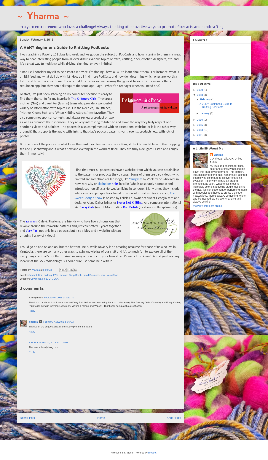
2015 (200, 124)
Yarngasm (136, 179)
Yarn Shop (112, 275)
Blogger (152, 452)
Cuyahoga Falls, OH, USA (44, 278)
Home (101, 417)
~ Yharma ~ (43, 16)
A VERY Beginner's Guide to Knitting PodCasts (216, 105)
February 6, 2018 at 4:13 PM (59, 297)
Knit (40, 275)
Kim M (32, 342)
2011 (200, 134)
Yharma (33, 321)
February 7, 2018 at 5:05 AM (58, 321)
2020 (200, 89)
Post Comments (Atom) (107, 430)
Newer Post (27, 417)
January (205, 113)
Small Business (91, 275)
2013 (200, 129)
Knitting (48, 275)
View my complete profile (207, 205)
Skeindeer (108, 184)
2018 (200, 94)
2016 (200, 119)
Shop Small (75, 275)
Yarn (103, 275)
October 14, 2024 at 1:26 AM (52, 342)
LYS (55, 275)
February (205, 99)
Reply (32, 310)
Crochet (32, 275)
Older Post (174, 417)
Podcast (63, 275)
